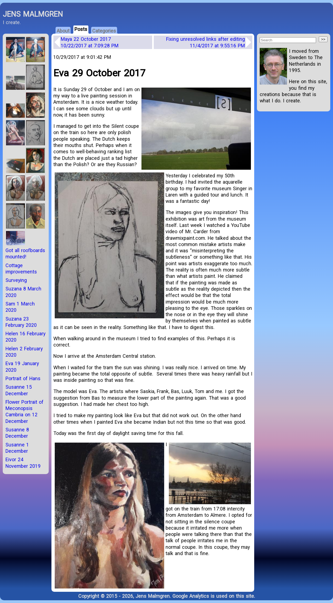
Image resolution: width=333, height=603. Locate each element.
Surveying (16, 280)
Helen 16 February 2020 (25, 337)
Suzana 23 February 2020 (21, 322)
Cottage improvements (21, 268)
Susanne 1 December (17, 448)
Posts (80, 29)
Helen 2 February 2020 (24, 352)
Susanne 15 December (18, 390)
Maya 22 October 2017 (89, 42)
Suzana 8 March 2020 (23, 292)
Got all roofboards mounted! (25, 253)
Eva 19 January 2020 (22, 366)
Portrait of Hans (22, 378)
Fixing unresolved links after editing (205, 42)
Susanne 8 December (17, 433)
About (63, 31)
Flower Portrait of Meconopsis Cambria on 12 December (24, 411)
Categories (104, 31)
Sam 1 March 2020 (20, 307)
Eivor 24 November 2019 (22, 463)
